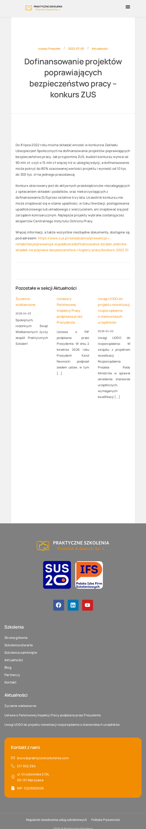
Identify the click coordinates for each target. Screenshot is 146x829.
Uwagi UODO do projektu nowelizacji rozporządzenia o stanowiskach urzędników (114, 310)
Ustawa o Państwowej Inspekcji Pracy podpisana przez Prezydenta (70, 310)
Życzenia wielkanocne (25, 301)
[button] (127, 6)
